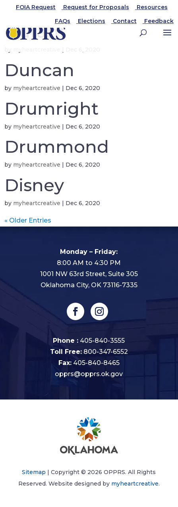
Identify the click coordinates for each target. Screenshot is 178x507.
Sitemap (34, 472)
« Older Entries (27, 220)
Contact (125, 21)
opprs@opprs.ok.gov (89, 374)
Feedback (159, 21)
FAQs (62, 21)
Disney (34, 185)
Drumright (51, 108)
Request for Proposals (96, 7)
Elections (91, 21)
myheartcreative (36, 88)
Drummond (56, 146)
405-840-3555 (102, 340)
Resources (152, 7)
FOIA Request (36, 7)
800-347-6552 (105, 351)
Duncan (39, 70)
